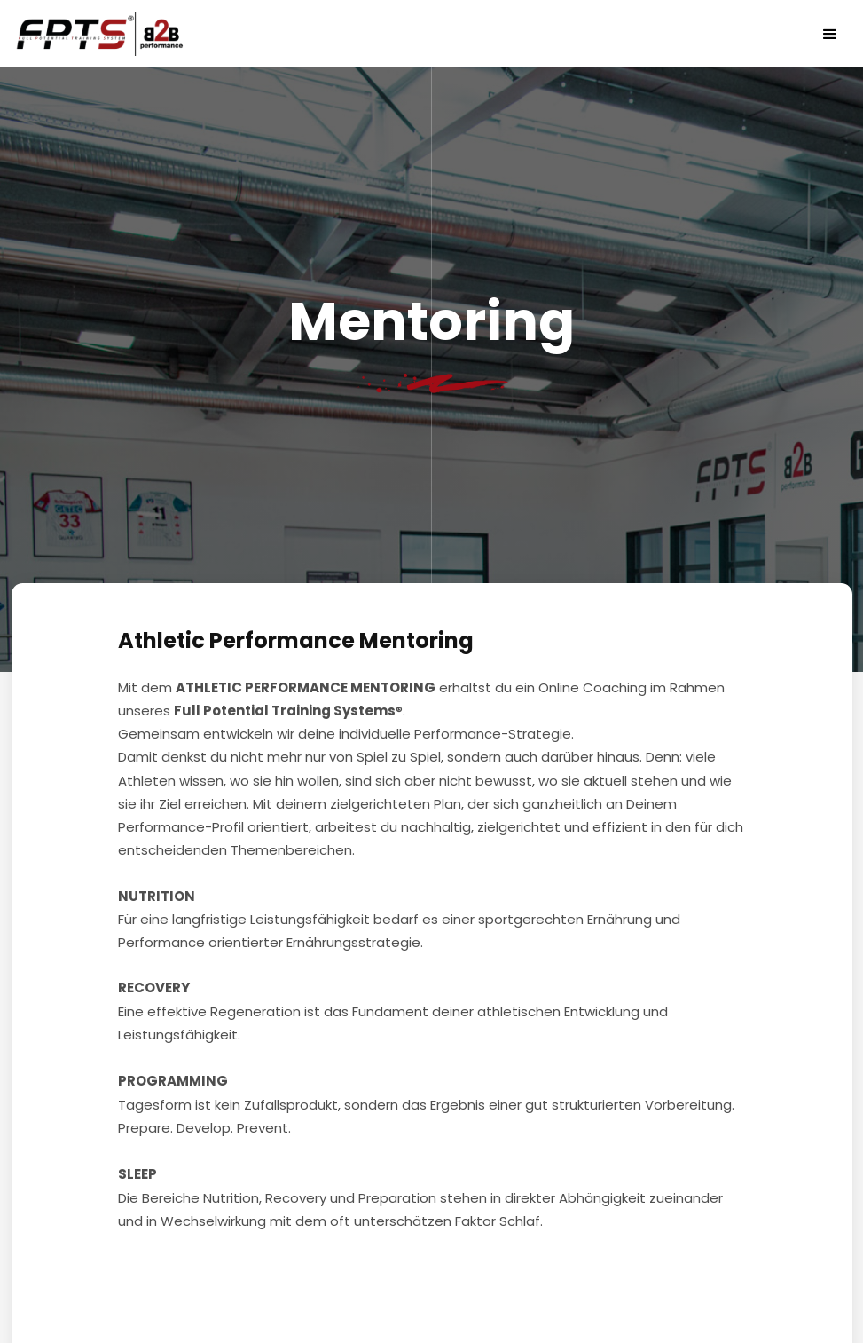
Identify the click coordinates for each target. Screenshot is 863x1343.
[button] (830, 34)
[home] (106, 34)
